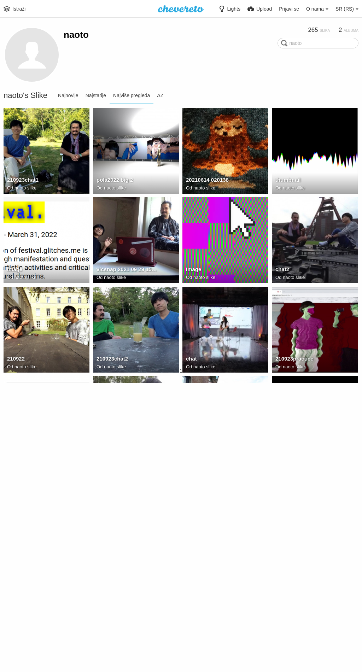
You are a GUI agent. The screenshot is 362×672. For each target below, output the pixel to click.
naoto (76, 34)
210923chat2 (111, 360)
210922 (15, 360)
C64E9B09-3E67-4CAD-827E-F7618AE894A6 (38, 628)
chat (191, 360)
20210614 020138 (206, 181)
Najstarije (96, 95)
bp (189, 449)
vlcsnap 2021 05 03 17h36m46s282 (306, 449)
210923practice (293, 360)
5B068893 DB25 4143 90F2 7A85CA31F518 (306, 628)
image (14, 270)
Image (193, 270)
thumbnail (287, 181)
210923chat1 (22, 181)
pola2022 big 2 (114, 181)
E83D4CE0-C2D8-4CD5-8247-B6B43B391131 (306, 539)
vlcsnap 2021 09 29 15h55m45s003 (128, 270)
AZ (160, 95)
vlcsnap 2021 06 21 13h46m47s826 (38, 449)
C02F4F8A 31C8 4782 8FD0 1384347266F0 (128, 539)
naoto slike (25, 188)
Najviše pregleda (131, 95)
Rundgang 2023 (299, 635)
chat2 (281, 270)
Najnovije (68, 95)
